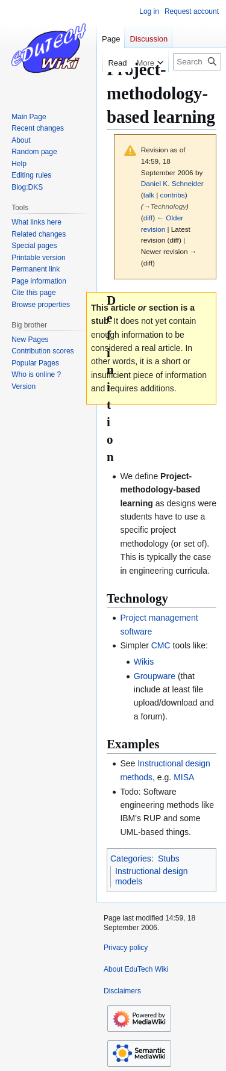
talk (148, 195)
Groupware (154, 676)
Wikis (144, 661)
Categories (130, 858)
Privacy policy (126, 947)
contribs (172, 195)
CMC (161, 645)
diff (147, 218)
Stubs (169, 858)
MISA (184, 777)
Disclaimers (122, 991)
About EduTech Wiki (136, 969)
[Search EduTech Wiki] (197, 61)
